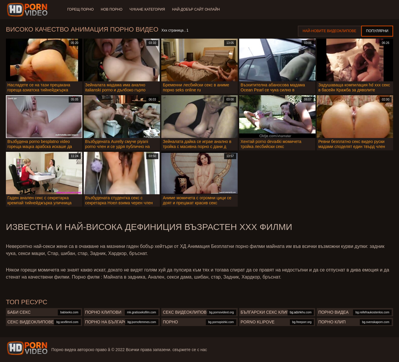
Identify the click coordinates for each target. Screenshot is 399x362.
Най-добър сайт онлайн (196, 9)
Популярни (377, 31)
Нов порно (111, 9)
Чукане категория (147, 9)
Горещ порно (80, 9)
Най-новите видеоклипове (329, 31)
